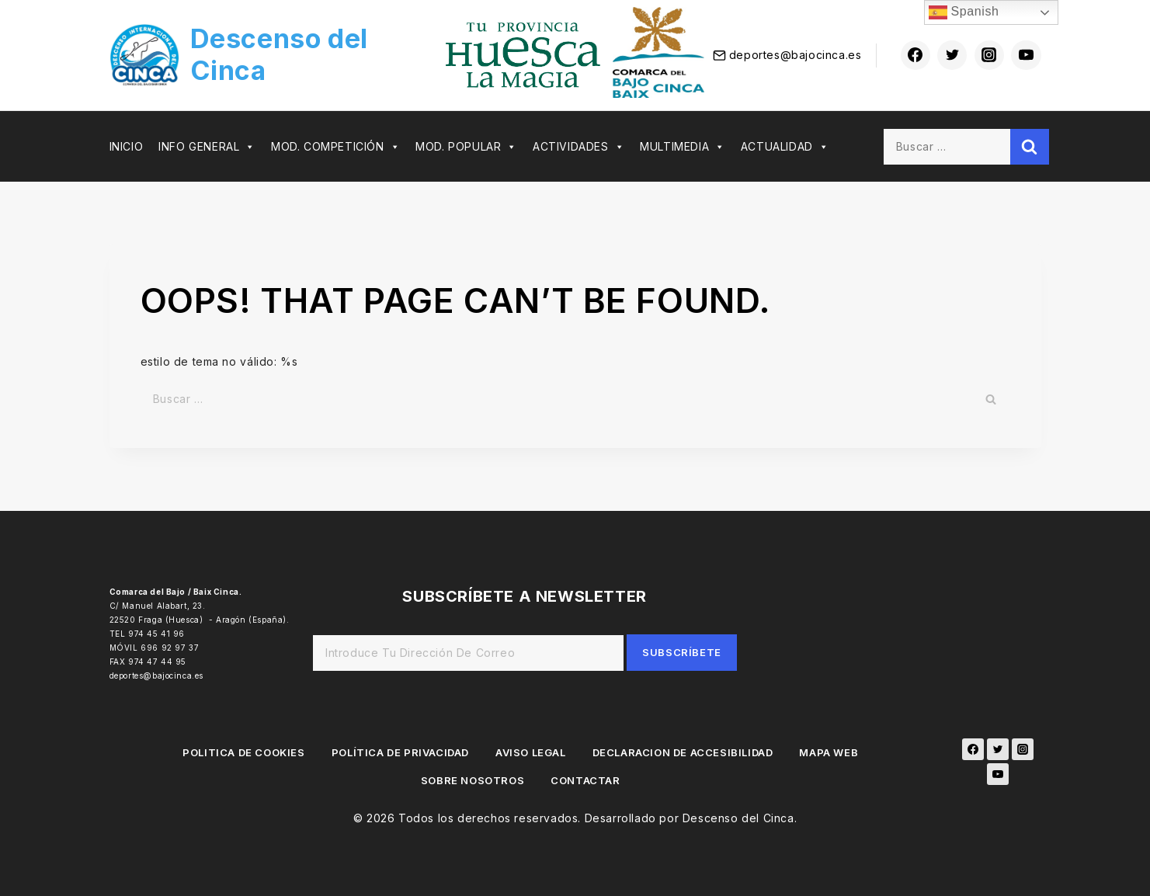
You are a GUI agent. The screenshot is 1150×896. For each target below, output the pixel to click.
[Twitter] (952, 55)
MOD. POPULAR (466, 146)
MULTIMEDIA (682, 146)
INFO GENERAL (206, 146)
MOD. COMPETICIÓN (335, 146)
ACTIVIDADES (578, 146)
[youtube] (1026, 55)
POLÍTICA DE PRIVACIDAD (400, 752)
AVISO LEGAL (530, 752)
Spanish (964, 12)
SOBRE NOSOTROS (472, 780)
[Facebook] (915, 55)
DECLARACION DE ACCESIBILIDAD (682, 752)
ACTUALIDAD (785, 146)
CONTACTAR (585, 780)
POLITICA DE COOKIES (243, 752)
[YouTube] (998, 774)
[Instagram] (989, 55)
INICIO (126, 146)
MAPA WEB (828, 752)
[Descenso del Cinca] (273, 55)
